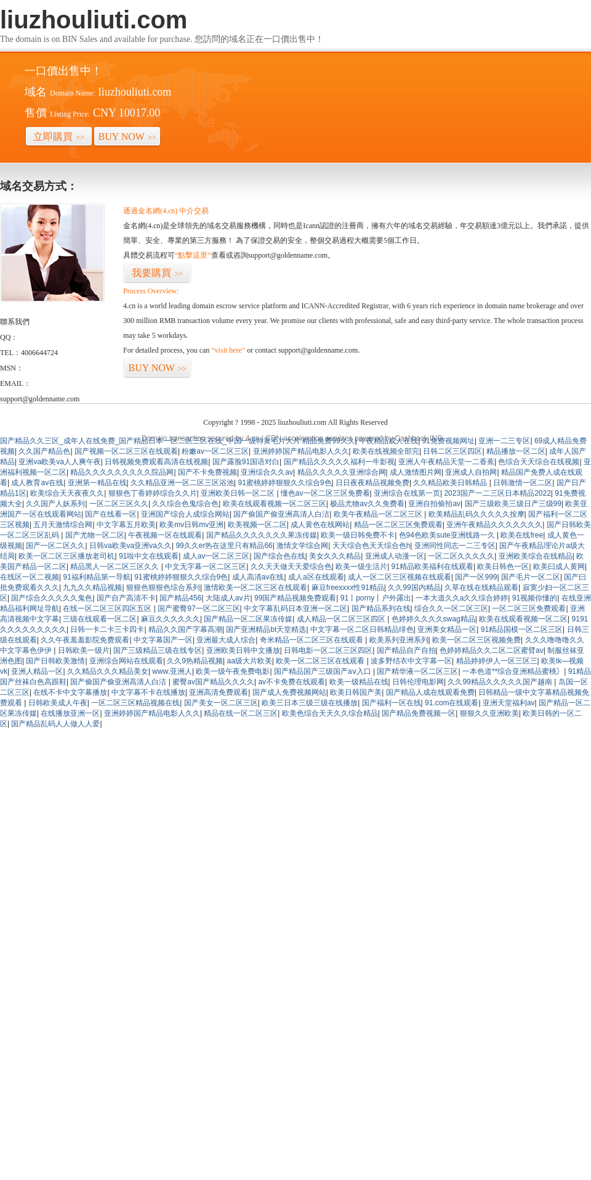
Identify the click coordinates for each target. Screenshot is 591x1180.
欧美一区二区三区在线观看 (321, 661)
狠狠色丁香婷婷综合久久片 (152, 493)
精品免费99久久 (328, 440)
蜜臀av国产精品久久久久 (213, 682)
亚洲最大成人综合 (225, 640)
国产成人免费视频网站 (289, 692)
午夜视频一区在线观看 (165, 535)
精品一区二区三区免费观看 (398, 524)
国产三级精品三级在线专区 (157, 650)
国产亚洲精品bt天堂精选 (266, 629)
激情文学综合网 (302, 545)
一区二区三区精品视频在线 (135, 703)
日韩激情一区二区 (522, 482)
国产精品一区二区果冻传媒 (248, 619)
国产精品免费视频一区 (419, 713)
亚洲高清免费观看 (218, 692)
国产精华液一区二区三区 (417, 671)
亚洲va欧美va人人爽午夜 (59, 461)
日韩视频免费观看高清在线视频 (156, 461)
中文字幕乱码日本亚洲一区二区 (295, 608)
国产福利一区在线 (391, 703)
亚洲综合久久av (267, 472)
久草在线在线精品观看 (481, 587)
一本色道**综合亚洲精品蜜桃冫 (513, 671)
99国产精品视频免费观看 (295, 598)
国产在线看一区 (111, 514)
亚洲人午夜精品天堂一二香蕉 (446, 461)
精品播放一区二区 (515, 451)
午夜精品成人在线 (388, 440)
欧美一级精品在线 (358, 682)
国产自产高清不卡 (126, 598)
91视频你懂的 (534, 598)
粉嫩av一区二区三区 (215, 451)
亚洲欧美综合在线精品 (536, 556)
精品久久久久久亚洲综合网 (341, 472)
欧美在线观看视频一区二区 (523, 619)
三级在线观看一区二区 (100, 619)
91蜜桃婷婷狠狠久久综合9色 (285, 482)
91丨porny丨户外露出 (375, 598)
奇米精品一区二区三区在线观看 (312, 640)
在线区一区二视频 (29, 577)
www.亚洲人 (172, 671)
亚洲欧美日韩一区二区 (238, 493)
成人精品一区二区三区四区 (342, 619)
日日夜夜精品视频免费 (372, 482)
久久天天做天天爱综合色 (291, 566)
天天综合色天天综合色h (371, 545)
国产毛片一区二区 (530, 577)
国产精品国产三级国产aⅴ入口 (323, 671)
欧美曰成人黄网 (559, 566)
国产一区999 (476, 577)
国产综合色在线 (279, 556)
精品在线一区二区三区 (241, 713)
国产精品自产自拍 (406, 650)
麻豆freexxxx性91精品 (348, 587)
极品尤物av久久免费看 (367, 503)
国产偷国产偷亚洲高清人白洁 (281, 514)
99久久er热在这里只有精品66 (223, 545)
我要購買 (157, 273)
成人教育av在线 (37, 482)
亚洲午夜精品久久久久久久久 (494, 524)
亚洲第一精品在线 (97, 482)
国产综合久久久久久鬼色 (51, 598)
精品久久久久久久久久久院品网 (122, 472)
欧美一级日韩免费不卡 (358, 535)
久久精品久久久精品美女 (107, 671)
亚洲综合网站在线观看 (126, 661)
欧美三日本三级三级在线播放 (310, 703)
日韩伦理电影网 (418, 682)
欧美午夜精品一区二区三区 (379, 514)
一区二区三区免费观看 (529, 608)
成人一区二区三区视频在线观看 (399, 577)
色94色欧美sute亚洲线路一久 (448, 535)
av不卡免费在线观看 (291, 682)
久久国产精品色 (44, 451)
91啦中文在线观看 (149, 556)
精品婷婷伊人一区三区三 (496, 661)
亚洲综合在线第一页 (407, 493)
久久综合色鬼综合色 (185, 503)
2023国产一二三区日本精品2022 (497, 493)
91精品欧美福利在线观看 (432, 566)
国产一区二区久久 (55, 545)
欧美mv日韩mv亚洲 (191, 524)
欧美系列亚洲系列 (398, 640)
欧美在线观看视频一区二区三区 (274, 503)
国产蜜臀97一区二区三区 (198, 608)
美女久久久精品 (335, 556)
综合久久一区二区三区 (451, 608)
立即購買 (58, 136)
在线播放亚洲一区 (70, 713)
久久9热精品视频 (195, 661)
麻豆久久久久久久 (170, 619)
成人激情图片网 (415, 472)
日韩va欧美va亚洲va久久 (130, 545)
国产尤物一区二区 (94, 535)
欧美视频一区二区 (257, 524)
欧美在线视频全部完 (386, 451)
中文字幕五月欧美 (126, 524)
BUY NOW (127, 136)
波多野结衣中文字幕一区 (411, 661)
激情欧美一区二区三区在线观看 (255, 587)
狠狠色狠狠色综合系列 (163, 587)
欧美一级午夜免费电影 (233, 671)
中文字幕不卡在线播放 (148, 692)
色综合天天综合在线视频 (538, 461)
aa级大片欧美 (249, 661)
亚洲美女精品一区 (446, 629)
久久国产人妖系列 (55, 503)
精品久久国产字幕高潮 (185, 629)
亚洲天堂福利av (509, 703)
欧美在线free (522, 535)
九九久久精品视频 (92, 587)
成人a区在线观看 (316, 577)
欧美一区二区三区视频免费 (476, 640)
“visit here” (228, 350)
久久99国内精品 (414, 587)
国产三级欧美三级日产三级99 (513, 503)
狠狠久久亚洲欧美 (489, 713)
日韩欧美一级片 (84, 650)
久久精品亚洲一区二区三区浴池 (182, 482)
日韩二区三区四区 (452, 451)
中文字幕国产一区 (163, 640)
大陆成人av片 (228, 598)
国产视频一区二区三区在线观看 (126, 451)
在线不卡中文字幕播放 (70, 692)
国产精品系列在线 (381, 608)
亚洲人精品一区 (37, 671)
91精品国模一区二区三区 (522, 629)
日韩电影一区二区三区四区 (328, 650)
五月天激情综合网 (62, 524)
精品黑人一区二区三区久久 (115, 566)
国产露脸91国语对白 (245, 461)
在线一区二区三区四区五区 (108, 608)
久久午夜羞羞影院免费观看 (85, 640)
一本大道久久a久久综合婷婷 (462, 598)
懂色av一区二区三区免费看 (325, 493)
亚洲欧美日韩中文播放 (243, 650)
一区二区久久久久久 (461, 556)
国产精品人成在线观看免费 (430, 692)
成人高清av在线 (258, 577)
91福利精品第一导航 (96, 577)
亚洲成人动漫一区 (394, 556)
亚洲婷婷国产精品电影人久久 (301, 451)
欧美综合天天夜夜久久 (67, 493)
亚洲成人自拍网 (471, 472)
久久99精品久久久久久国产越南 (501, 682)
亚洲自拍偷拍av (434, 503)
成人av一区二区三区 (216, 556)
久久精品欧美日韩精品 (451, 482)
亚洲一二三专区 (504, 440)
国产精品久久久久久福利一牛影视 (339, 461)
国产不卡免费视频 (207, 472)
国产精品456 (180, 598)
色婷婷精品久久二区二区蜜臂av (492, 650)
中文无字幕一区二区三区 (205, 566)
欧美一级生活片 (361, 566)
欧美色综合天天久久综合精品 (330, 713)
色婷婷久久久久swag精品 (433, 619)
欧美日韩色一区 (503, 566)
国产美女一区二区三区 (221, 703)
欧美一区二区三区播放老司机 (66, 556)
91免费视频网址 (448, 440)
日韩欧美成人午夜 (57, 703)
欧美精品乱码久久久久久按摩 (476, 514)
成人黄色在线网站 (320, 524)
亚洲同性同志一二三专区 (455, 545)
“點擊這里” (193, 255)
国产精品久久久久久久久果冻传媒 (261, 535)
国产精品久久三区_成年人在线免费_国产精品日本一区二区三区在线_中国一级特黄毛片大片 (150, 440)
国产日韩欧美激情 (55, 661)
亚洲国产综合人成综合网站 (185, 514)
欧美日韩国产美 (356, 692)
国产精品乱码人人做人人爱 (55, 723)
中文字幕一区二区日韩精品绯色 (362, 629)
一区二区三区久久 (118, 503)
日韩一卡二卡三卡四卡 (107, 629)
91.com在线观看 (451, 703)
